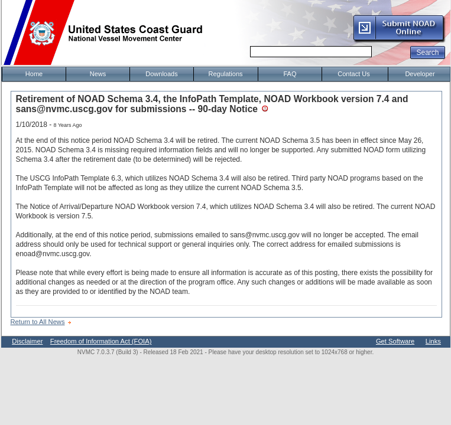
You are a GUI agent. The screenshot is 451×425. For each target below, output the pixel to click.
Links (433, 341)
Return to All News (38, 321)
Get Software (395, 341)
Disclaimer (27, 341)
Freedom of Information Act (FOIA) (101, 341)
